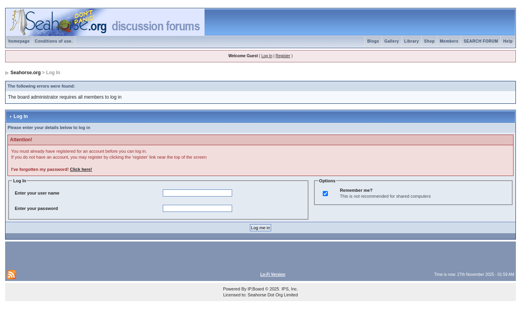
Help (508, 41)
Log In (266, 56)
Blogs (373, 41)
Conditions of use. (54, 41)
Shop (429, 41)
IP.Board (255, 289)
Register (282, 56)
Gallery (391, 41)
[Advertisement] (99, 255)
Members (449, 41)
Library (411, 41)
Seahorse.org (26, 72)
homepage (19, 41)
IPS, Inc (289, 289)
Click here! (81, 169)
